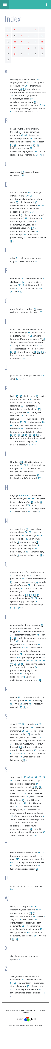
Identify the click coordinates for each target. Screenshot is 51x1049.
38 (21, 421)
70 (27, 195)
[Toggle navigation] (46, 4)
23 (34, 351)
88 (36, 724)
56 (22, 434)
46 (28, 412)
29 (20, 468)
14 (22, 415)
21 (25, 465)
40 (35, 750)
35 (42, 205)
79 (27, 730)
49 (11, 663)
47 (26, 218)
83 (22, 135)
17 (23, 724)
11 (11, 240)
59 (43, 421)
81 (29, 332)
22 (28, 465)
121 (19, 284)
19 (37, 345)
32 (41, 345)
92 (11, 345)
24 (38, 351)
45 (20, 88)
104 (42, 375)
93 (43, 338)
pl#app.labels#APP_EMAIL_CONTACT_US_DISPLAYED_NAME (25, 1025)
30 (20, 756)
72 (31, 138)
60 (41, 312)
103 (38, 79)
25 (42, 351)
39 (20, 746)
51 (17, 395)
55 (16, 261)
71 (31, 195)
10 (22, 278)
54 (15, 434)
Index (13, 18)
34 (39, 205)
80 (28, 82)
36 (26, 796)
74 (17, 201)
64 (11, 144)
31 (20, 131)
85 (29, 192)
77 (34, 111)
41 (35, 308)
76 (15, 144)
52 (21, 395)
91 (31, 335)
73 (34, 141)
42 (23, 175)
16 (17, 378)
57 (26, 434)
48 (11, 111)
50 (15, 663)
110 (22, 171)
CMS (25, 1041)
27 (35, 101)
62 (25, 234)
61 (35, 221)
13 (20, 378)
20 (21, 461)
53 (11, 434)
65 (36, 261)
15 (38, 535)
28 (24, 88)
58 (30, 434)
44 (29, 511)
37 (39, 477)
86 (23, 647)
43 (11, 511)
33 (11, 348)
